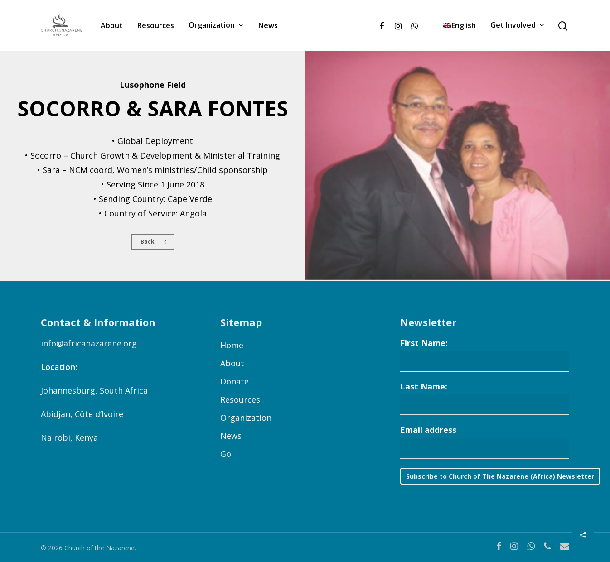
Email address (428, 429)
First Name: (424, 342)
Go (225, 453)
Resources (155, 25)
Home (231, 345)
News (268, 25)
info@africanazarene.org (89, 343)
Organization (216, 25)
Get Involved (517, 25)
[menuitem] (459, 25)
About (112, 25)
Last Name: (423, 386)
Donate (234, 381)
